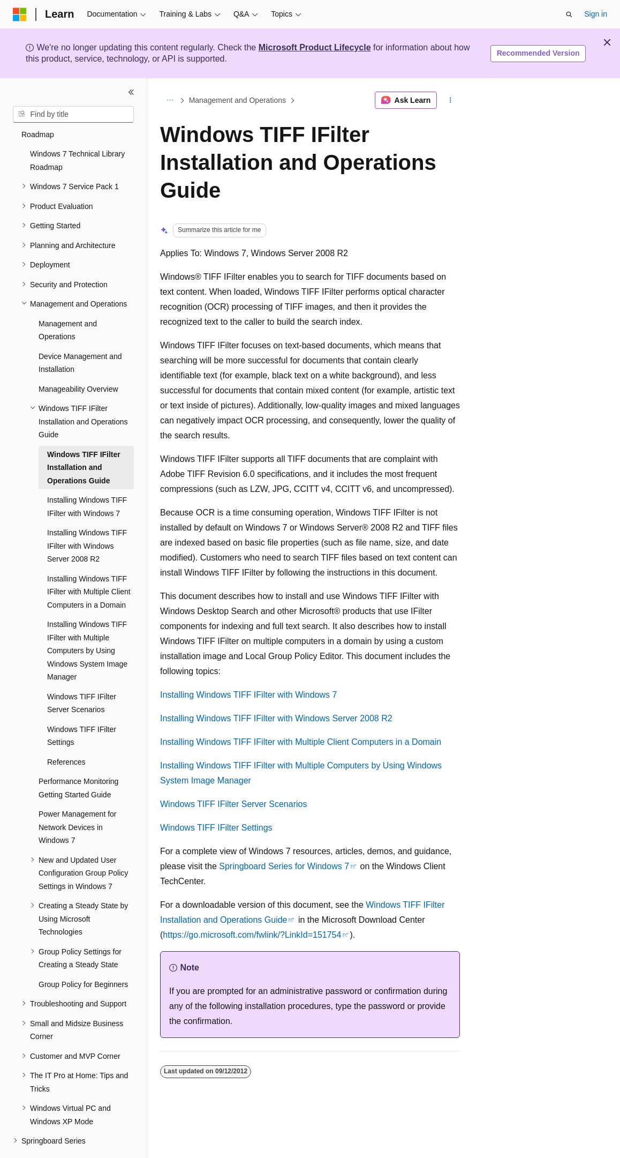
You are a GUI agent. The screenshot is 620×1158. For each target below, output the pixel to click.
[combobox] (73, 114)
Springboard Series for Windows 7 (284, 866)
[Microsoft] (20, 14)
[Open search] (569, 14)
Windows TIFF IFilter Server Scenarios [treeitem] (81, 674)
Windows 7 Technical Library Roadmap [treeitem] (77, 131)
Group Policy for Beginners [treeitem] (83, 955)
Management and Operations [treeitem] (68, 301)
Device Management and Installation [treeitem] (80, 334)
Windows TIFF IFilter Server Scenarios (233, 804)
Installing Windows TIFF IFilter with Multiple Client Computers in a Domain (300, 741)
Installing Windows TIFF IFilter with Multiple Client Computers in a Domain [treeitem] (89, 562)
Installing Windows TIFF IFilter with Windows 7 (248, 694)
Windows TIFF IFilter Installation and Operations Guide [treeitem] (83, 438)
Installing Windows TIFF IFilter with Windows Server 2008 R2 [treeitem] (87, 516)
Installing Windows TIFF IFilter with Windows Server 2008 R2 (276, 718)
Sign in (595, 14)
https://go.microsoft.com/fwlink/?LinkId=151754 (252, 934)
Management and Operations (237, 100)
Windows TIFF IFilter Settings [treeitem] (81, 707)
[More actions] (450, 100)
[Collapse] (131, 92)
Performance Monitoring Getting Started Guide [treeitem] (78, 758)
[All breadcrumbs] (169, 100)
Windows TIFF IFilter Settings (216, 827)
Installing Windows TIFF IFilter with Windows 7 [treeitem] (87, 477)
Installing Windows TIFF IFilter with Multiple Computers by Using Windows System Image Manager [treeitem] (87, 621)
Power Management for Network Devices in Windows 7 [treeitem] (78, 797)
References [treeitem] (66, 732)
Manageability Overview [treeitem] (78, 359)
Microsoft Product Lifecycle (315, 47)
